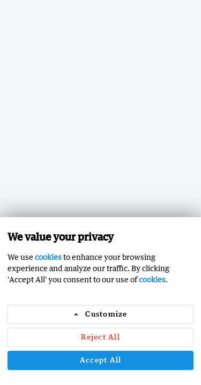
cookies (48, 256)
